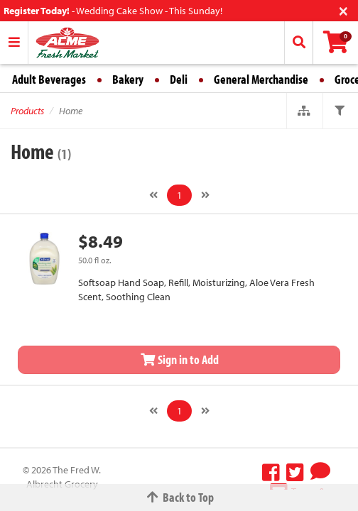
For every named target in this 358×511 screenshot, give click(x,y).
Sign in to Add (179, 359)
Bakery (127, 79)
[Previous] (153, 195)
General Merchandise (261, 79)
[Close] (343, 9)
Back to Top (179, 497)
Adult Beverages (49, 79)
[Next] (205, 195)
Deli (179, 79)
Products (27, 110)
